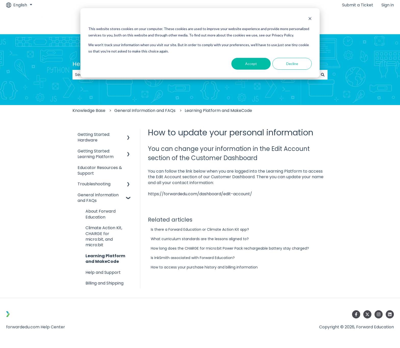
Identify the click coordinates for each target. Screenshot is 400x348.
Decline (292, 63)
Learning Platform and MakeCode (218, 110)
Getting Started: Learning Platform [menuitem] (96, 154)
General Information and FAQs (145, 110)
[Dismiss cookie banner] (310, 19)
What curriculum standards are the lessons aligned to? (200, 238)
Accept (251, 63)
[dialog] (200, 43)
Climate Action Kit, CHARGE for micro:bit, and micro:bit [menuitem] (103, 236)
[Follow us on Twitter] (367, 314)
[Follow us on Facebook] (356, 314)
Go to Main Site (374, 22)
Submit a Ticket (357, 5)
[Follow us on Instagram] (378, 314)
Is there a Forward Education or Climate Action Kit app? (200, 229)
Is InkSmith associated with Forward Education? (193, 257)
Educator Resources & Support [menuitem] (100, 170)
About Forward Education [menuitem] (100, 214)
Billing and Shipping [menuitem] (104, 283)
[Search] (323, 75)
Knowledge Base (88, 110)
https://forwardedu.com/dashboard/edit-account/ (200, 194)
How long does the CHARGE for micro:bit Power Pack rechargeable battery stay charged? (230, 248)
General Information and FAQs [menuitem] (98, 197)
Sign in (387, 5)
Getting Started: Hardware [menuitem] (94, 137)
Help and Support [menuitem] (103, 272)
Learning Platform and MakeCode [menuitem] (105, 258)
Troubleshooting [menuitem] (94, 184)
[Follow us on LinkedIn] (390, 314)
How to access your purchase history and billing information (204, 267)
